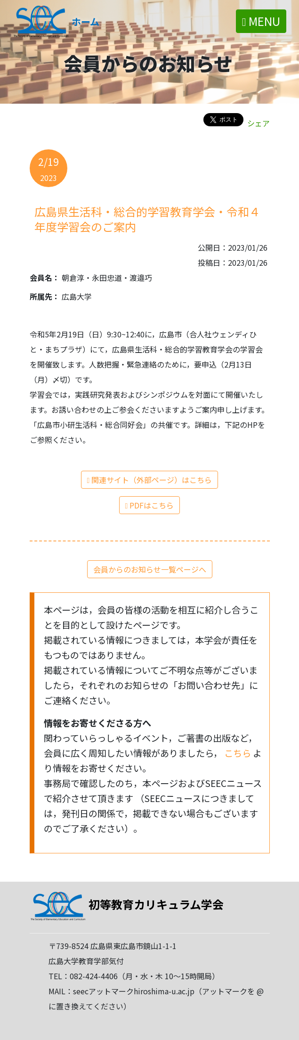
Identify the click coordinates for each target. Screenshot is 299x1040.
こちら (238, 753)
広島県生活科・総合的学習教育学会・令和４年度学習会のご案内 (147, 219)
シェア (258, 123)
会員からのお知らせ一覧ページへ (149, 569)
